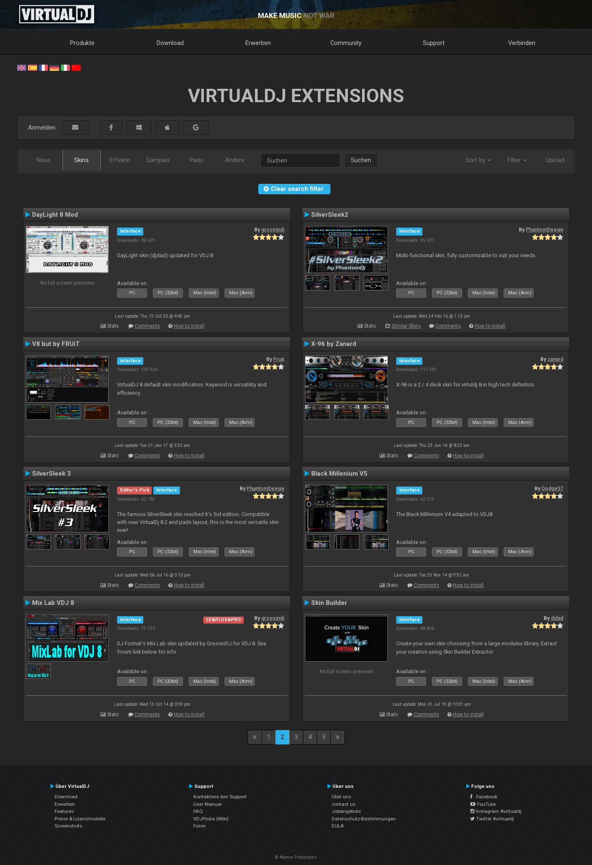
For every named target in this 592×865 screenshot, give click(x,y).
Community (346, 43)
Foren (199, 826)
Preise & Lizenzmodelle (80, 819)
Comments (147, 326)
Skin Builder (329, 603)
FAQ (198, 811)
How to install (189, 326)
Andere (235, 160)
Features (64, 811)
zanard (555, 359)
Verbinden (521, 43)
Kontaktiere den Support (220, 797)
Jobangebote (346, 811)
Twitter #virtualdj (492, 819)
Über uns (341, 797)
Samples (158, 160)
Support (434, 43)
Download (170, 43)
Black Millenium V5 (339, 473)
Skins (81, 160)
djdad (557, 618)
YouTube (483, 804)
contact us (343, 804)
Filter (517, 160)
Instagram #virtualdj (496, 811)
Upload (555, 160)
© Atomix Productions (296, 857)
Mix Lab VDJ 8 (53, 603)
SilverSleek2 (329, 214)
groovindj (272, 230)
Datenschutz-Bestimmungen (364, 819)
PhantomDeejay (544, 230)
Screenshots (68, 826)
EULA (338, 826)
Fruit (278, 359)
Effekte (120, 160)
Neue (43, 160)
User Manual (207, 804)
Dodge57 (552, 488)
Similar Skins (406, 326)
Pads (196, 160)
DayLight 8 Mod (55, 214)
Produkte (82, 43)
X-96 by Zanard (333, 344)
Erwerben (258, 43)
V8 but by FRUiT (56, 344)
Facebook (483, 797)
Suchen (361, 160)
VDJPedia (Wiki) (211, 819)
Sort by (478, 160)
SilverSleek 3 (51, 473)
